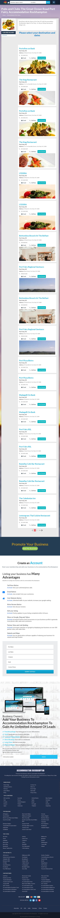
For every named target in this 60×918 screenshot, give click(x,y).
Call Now (33, 58)
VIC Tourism (44, 883)
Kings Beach (44, 863)
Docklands (5, 866)
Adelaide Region (45, 827)
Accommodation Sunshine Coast (11, 887)
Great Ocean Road (26, 829)
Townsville (43, 844)
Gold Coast (25, 838)
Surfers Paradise (45, 855)
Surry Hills (24, 868)
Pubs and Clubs (45, 875)
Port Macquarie (26, 846)
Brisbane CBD (6, 861)
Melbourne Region (26, 816)
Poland (19, 803)
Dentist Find (25, 877)
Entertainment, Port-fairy (13, 15)
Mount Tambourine (7, 848)
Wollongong (44, 842)
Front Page (33, 788)
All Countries (7, 798)
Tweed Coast (25, 827)
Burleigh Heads (26, 866)
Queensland (6, 816)
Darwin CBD (44, 859)
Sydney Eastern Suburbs (9, 857)
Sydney (24, 836)
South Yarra (44, 866)
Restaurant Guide (26, 875)
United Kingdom (22, 802)
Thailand (34, 805)
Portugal (34, 803)
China (40, 908)
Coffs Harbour (25, 848)
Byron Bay (5, 844)
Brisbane (43, 838)
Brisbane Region (7, 823)
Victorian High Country (27, 825)
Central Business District (47, 857)
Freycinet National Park (47, 868)
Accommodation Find (27, 881)
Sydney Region (45, 816)
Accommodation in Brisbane (10, 889)
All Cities (5, 836)
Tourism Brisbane (7, 879)
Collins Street (25, 863)
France (19, 800)
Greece (5, 803)
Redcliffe (24, 844)
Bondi (42, 861)
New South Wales (26, 814)
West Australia (25, 817)
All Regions (5, 814)
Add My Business (30, 548)
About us (32, 786)
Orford (4, 35)
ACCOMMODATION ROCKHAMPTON (30, 770)
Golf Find (5, 875)
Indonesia (20, 805)
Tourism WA (6, 883)
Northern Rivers (45, 817)
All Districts (6, 855)
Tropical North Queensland (9, 825)
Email (23, 58)
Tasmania (43, 821)
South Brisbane (6, 865)
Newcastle (5, 842)
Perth (4, 838)
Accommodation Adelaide (9, 891)
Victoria (43, 814)
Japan (5, 805)
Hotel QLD (24, 891)
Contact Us (33, 784)
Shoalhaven (44, 825)
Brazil (33, 802)
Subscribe (32, 790)
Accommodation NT (46, 881)
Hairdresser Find (7, 877)
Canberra (24, 840)
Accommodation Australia (47, 891)
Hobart (43, 846)
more (41, 530)
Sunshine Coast (45, 819)
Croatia (5, 802)
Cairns (23, 842)
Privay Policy (33, 792)
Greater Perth (25, 823)
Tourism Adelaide (45, 879)
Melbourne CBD (26, 855)
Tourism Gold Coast (8, 881)
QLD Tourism (6, 885)
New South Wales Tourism (28, 883)
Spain (33, 800)
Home (4, 15)
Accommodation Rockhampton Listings (30, 916)
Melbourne (44, 836)
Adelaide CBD (6, 859)
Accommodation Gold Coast (29, 889)
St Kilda (5, 863)
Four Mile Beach (7, 868)
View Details (41, 58)
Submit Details (30, 671)
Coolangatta (25, 865)
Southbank (24, 857)
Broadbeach (25, 859)
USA (25, 908)
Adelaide (5, 840)
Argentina (48, 805)
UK (21, 908)
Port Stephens (44, 823)
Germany (48, 800)
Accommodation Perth (27, 887)
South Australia (7, 819)
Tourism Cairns (25, 879)
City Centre (44, 865)
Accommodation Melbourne (48, 887)
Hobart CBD (25, 861)
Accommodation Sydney (47, 885)
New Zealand (49, 798)
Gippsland (5, 827)
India (47, 802)
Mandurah (5, 846)
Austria (47, 803)
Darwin (43, 840)
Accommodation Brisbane (47, 889)
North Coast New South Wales (10, 817)
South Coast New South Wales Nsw (29, 820)
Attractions (44, 877)
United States (35, 798)
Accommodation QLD (27, 885)
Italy (5, 800)
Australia (20, 798)
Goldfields (5, 829)
